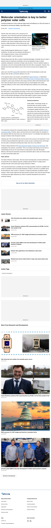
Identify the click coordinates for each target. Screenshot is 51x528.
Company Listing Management (7, 523)
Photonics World (4, 512)
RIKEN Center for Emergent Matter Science (37, 78)
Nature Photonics (34, 77)
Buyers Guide (30, 501)
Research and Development (7, 509)
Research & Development (14, 28)
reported (15, 72)
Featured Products (31, 509)
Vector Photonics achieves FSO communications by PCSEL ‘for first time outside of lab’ (25, 395)
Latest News (3, 501)
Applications (3, 506)
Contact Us (3, 520)
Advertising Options (31, 504)
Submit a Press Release (32, 506)
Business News (4, 504)
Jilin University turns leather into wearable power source (26, 218)
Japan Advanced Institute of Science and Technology (31, 145)
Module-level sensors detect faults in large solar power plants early (29, 259)
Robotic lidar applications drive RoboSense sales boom (26, 250)
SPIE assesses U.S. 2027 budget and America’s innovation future (29, 234)
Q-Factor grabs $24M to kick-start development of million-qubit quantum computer (24, 468)
